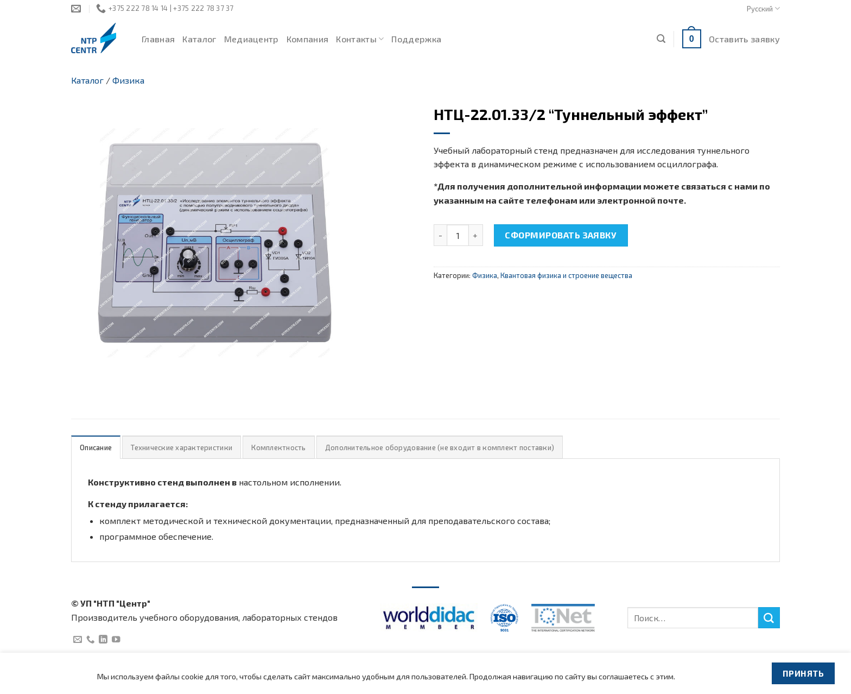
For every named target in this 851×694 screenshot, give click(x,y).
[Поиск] (661, 38)
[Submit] (769, 618)
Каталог (199, 39)
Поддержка (416, 39)
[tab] (95, 447)
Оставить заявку (744, 39)
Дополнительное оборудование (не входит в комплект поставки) (439, 447)
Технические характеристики (181, 447)
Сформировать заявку (561, 235)
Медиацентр (251, 39)
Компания (308, 39)
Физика (128, 80)
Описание (96, 447)
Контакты (360, 39)
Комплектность (278, 447)
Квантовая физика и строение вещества (566, 275)
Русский (763, 8)
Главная (158, 39)
